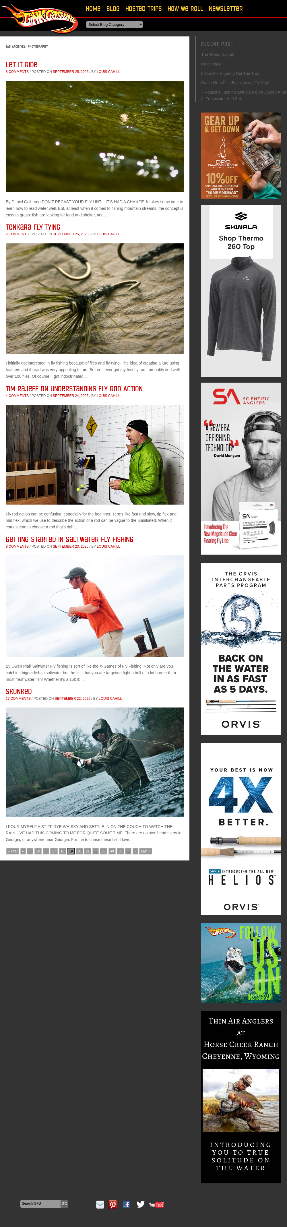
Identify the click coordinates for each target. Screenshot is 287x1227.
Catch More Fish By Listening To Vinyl (235, 82)
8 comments (17, 72)
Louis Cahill (108, 72)
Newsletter (226, 8)
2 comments (17, 234)
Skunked (19, 691)
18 (62, 851)
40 (112, 851)
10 (38, 851)
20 (79, 851)
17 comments (18, 699)
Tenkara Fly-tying (33, 227)
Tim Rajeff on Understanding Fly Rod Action (74, 388)
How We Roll (185, 8)
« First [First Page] (13, 851)
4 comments (17, 396)
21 (88, 851)
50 (120, 851)
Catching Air (212, 64)
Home (93, 8)
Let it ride (22, 64)
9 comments (17, 546)
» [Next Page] (135, 851)
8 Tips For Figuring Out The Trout (231, 73)
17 (54, 851)
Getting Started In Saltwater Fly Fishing (69, 539)
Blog (113, 8)
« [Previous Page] (23, 851)
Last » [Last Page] (145, 851)
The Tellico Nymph (217, 54)
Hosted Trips (143, 8)
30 (103, 851)
